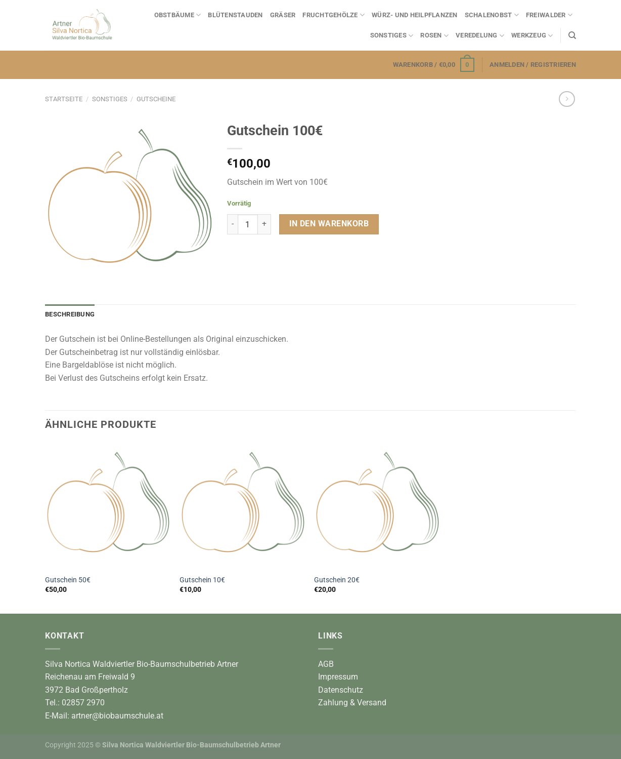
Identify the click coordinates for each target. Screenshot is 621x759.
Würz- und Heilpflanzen (415, 15)
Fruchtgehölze (333, 15)
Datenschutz (340, 690)
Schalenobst (492, 15)
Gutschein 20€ (337, 580)
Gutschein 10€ (202, 580)
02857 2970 (83, 702)
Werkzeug (532, 36)
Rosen (434, 36)
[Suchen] (572, 35)
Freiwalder (549, 15)
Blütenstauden (235, 15)
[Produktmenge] (248, 224)
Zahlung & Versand (352, 702)
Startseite (63, 99)
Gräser (283, 15)
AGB (326, 664)
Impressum (338, 677)
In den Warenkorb (329, 223)
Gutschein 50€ (68, 580)
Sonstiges (392, 36)
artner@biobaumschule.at (117, 716)
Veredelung (480, 36)
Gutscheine (156, 99)
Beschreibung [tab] (70, 314)
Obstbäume (177, 15)
